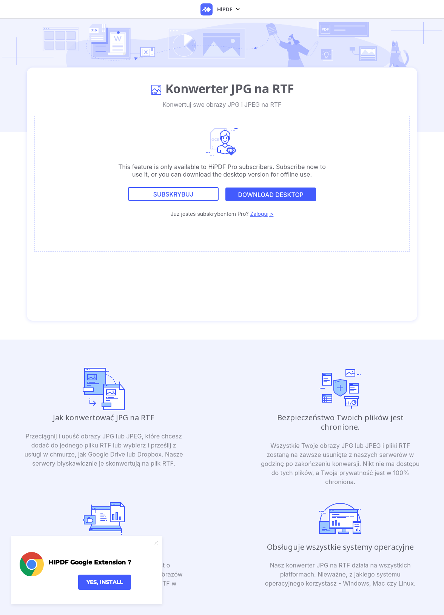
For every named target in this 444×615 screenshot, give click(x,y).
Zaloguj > (261, 213)
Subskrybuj (173, 194)
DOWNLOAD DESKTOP (271, 194)
